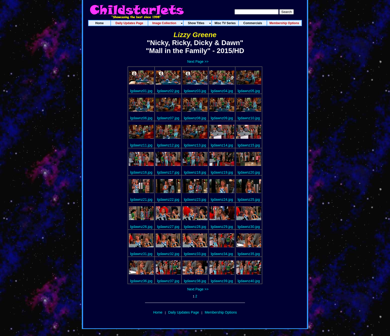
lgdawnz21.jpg (141, 200)
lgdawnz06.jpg (141, 118)
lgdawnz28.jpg (195, 227)
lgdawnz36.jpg (141, 281)
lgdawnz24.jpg (222, 200)
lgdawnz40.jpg (249, 281)
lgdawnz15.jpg (249, 145)
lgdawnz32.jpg (168, 254)
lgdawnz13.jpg (195, 145)
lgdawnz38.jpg (195, 281)
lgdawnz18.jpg (195, 172)
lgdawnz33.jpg (195, 254)
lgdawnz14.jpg (222, 145)
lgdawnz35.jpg (249, 254)
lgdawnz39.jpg (222, 281)
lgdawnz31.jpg (141, 254)
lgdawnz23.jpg (195, 200)
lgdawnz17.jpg (168, 172)
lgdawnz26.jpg (141, 227)
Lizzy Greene (195, 35)
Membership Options (221, 312)
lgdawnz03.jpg (195, 91)
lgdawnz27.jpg (168, 227)
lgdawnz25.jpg (249, 200)
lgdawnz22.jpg (168, 200)
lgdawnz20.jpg (249, 172)
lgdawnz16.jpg (141, 172)
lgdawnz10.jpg (249, 118)
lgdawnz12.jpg (168, 145)
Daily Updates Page (183, 312)
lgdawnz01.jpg (141, 91)
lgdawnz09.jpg (222, 118)
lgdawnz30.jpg (249, 227)
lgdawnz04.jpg (222, 91)
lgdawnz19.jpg (222, 172)
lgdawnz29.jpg (222, 227)
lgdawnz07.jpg (168, 118)
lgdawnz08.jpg (195, 118)
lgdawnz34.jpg (222, 254)
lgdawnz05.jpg (249, 91)
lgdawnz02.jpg (168, 91)
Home (157, 312)
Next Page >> (198, 62)
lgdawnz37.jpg (168, 281)
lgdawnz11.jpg (141, 145)
